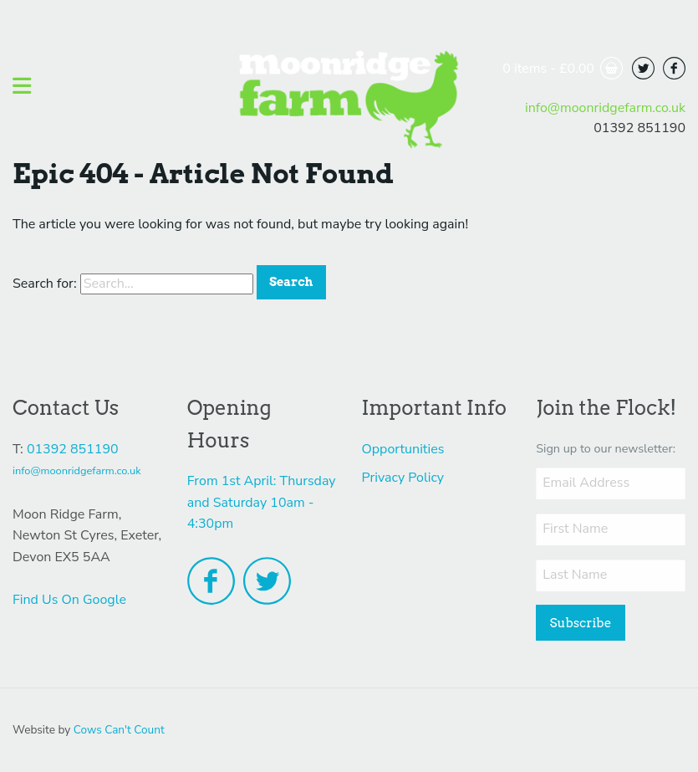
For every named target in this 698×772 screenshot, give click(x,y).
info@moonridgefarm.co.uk (605, 108)
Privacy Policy (403, 477)
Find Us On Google (69, 600)
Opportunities (403, 449)
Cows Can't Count (119, 730)
